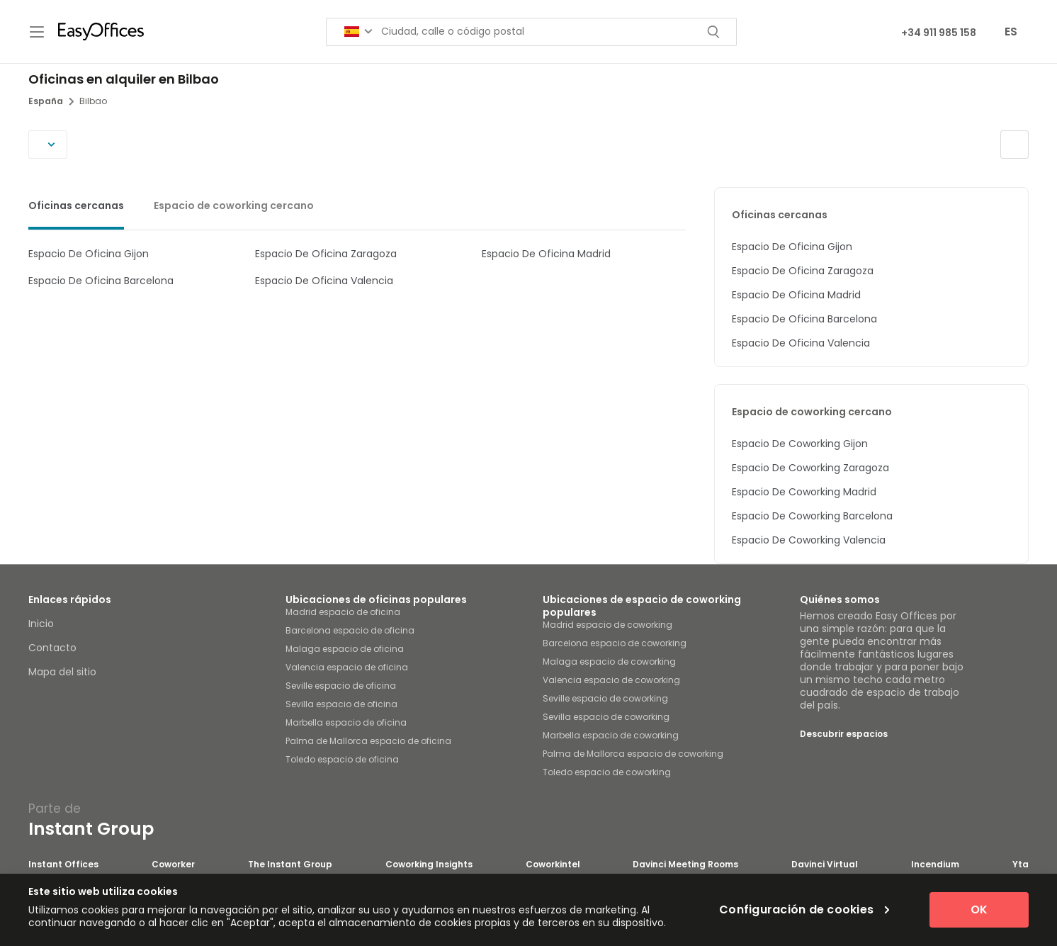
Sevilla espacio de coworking (606, 717)
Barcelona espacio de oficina (350, 630)
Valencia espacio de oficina (347, 667)
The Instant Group (290, 864)
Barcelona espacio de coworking (614, 643)
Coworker (173, 864)
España (51, 101)
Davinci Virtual (824, 864)
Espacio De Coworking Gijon (800, 443)
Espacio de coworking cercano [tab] (234, 205)
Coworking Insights (429, 864)
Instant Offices (63, 864)
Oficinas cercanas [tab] (76, 205)
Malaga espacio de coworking (609, 661)
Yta (1020, 864)
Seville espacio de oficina (341, 686)
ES (1011, 31)
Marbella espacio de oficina (346, 722)
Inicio (41, 623)
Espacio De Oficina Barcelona (101, 280)
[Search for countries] (358, 31)
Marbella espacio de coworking (611, 735)
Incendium (935, 864)
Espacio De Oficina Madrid (546, 253)
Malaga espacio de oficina (345, 649)
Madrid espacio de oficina (343, 612)
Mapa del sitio (62, 672)
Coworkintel (553, 864)
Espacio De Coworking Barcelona (812, 515)
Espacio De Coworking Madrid (804, 491)
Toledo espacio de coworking (607, 772)
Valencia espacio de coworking (611, 680)
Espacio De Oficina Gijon (88, 253)
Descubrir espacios (844, 734)
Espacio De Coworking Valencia (809, 540)
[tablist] (357, 208)
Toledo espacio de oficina (342, 759)
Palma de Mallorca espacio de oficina (368, 741)
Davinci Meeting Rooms (685, 864)
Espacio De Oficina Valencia (324, 280)
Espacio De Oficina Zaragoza (326, 253)
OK (979, 909)
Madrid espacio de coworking (607, 625)
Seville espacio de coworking (605, 698)
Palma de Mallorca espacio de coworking (633, 754)
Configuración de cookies (804, 910)
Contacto (52, 647)
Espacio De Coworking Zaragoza (810, 467)
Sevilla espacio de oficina (341, 704)
